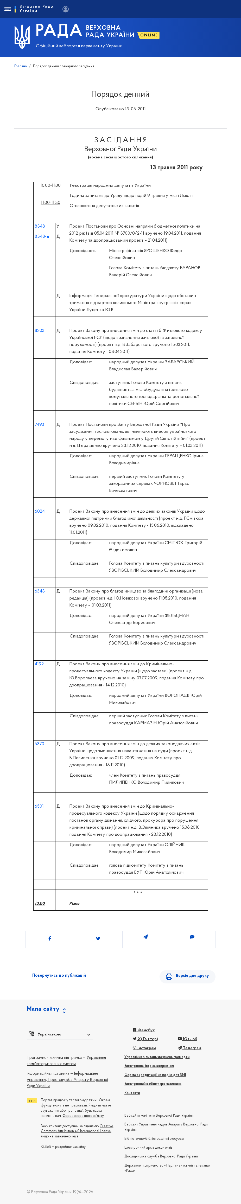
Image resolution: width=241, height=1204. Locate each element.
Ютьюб (187, 1039)
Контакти (132, 1093)
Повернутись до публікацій (59, 976)
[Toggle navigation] (7, 9)
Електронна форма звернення (149, 1066)
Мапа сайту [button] (43, 1009)
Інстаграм (144, 1048)
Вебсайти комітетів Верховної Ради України (159, 1116)
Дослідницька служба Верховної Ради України (161, 1156)
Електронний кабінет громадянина (152, 1084)
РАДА (59, 31)
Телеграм (189, 1048)
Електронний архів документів (148, 1148)
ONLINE (149, 35)
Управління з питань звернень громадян (156, 1057)
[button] (60, 1034)
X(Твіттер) (145, 1039)
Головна (20, 66)
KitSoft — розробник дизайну (63, 1147)
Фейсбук (144, 1030)
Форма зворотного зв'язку (83, 1116)
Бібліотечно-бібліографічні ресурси (154, 1139)
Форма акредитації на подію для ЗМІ (155, 1075)
